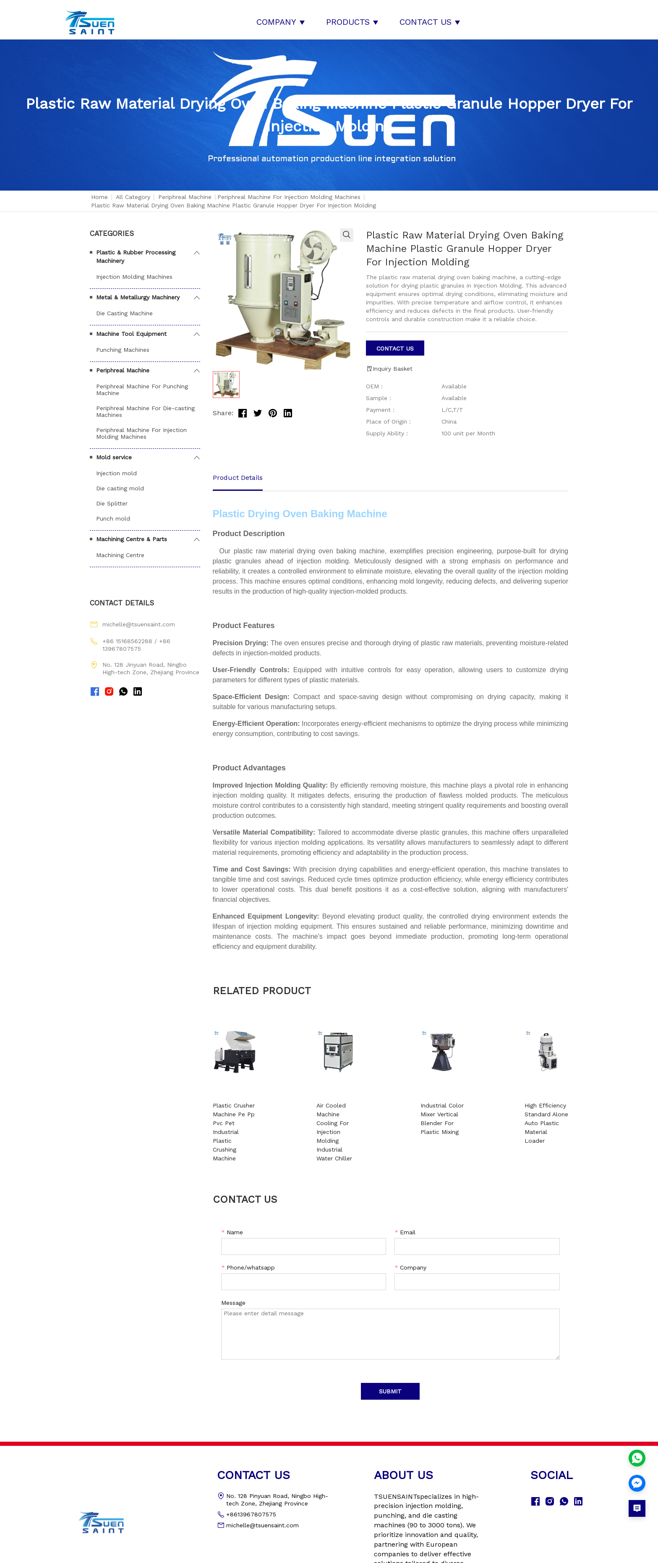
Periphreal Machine (185, 192)
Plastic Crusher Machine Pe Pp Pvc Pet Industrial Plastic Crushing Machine (253, 1109)
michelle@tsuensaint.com (138, 619)
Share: (223, 408)
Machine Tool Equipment (131, 328)
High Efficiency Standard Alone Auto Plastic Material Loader (524, 1109)
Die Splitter (112, 498)
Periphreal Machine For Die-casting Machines (145, 406)
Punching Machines (122, 344)
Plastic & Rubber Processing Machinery (135, 251)
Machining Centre (120, 550)
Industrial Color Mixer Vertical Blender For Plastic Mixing (433, 1109)
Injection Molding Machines (134, 271)
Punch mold (113, 513)
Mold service (114, 452)
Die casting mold (120, 483)
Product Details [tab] (238, 472)
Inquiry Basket (389, 364)
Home (99, 192)
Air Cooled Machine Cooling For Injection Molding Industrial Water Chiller (342, 1109)
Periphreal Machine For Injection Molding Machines (288, 192)
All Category (133, 192)
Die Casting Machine (124, 308)
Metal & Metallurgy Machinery (138, 292)
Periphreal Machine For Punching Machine (142, 384)
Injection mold (116, 468)
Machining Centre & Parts (131, 534)
